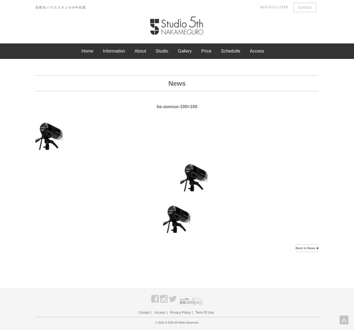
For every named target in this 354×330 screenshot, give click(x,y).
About (140, 51)
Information (114, 51)
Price (206, 51)
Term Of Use (204, 313)
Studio (162, 51)
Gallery (185, 51)
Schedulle (230, 51)
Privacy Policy (180, 313)
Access (257, 51)
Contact (305, 7)
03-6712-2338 (274, 7)
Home (87, 51)
